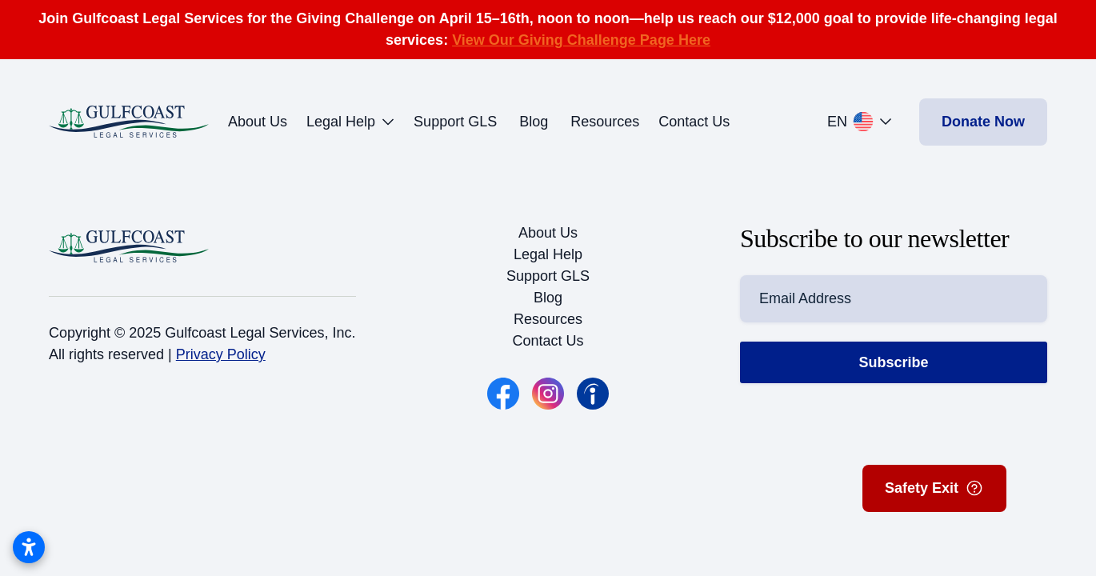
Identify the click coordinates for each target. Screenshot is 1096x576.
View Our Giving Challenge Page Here (581, 40)
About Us (257, 122)
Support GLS (455, 122)
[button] (863, 121)
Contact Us (694, 122)
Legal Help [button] (350, 122)
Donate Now (983, 122)
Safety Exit (934, 488)
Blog (533, 122)
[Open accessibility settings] (29, 547)
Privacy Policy (221, 354)
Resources (604, 122)
